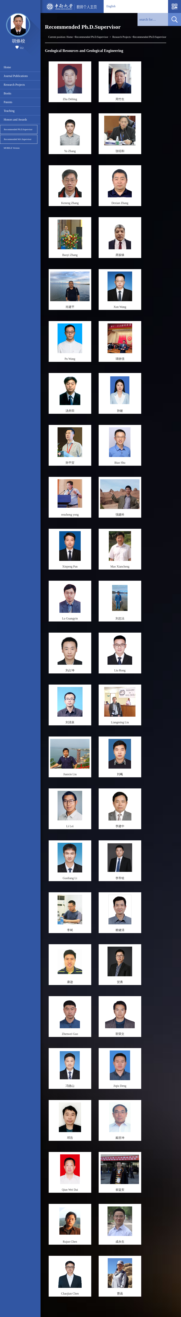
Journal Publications (16, 76)
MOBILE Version (11, 148)
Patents (8, 102)
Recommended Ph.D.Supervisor (18, 129)
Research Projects (14, 84)
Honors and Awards (15, 119)
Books (7, 93)
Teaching (9, 110)
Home (7, 67)
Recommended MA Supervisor (17, 139)
